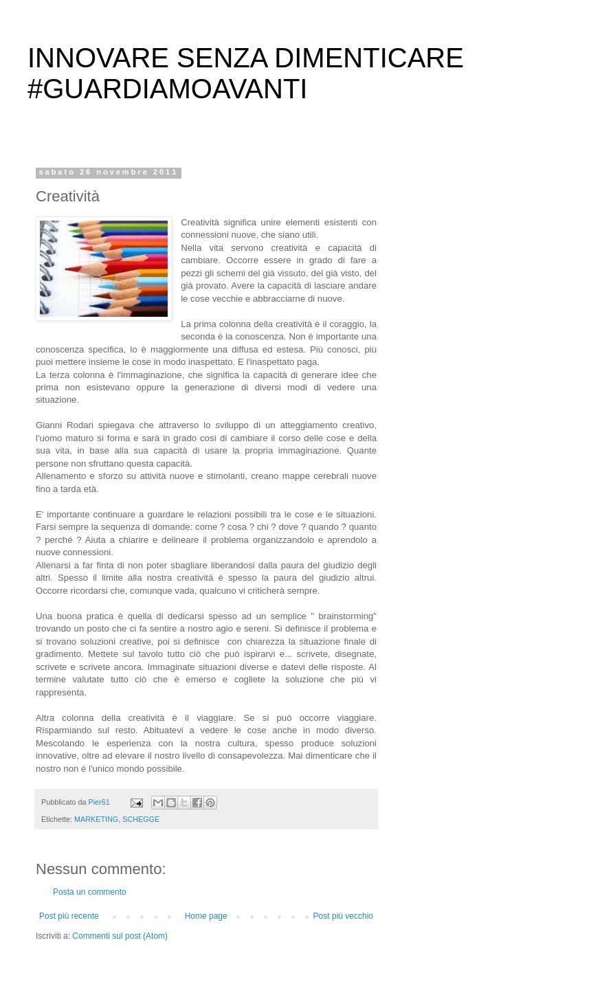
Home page (206, 916)
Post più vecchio (343, 916)
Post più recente (69, 916)
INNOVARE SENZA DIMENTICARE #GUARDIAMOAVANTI (245, 73)
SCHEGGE (140, 819)
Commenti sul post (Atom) (120, 936)
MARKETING (96, 819)
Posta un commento (89, 892)
